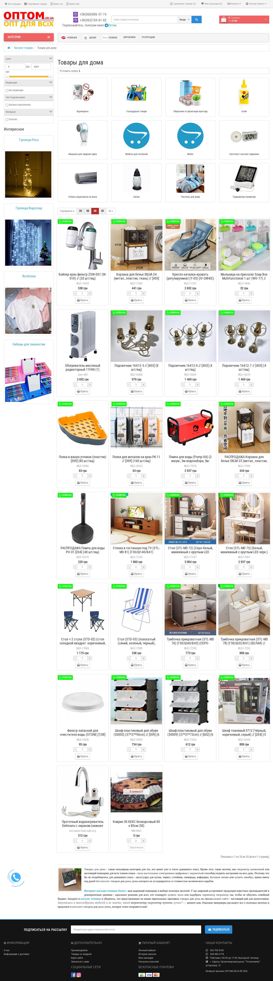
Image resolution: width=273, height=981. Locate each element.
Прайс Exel (72, 3)
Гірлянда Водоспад (29, 208)
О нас (6, 950)
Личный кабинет (147, 950)
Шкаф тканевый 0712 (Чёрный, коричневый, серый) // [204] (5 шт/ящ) (244, 734)
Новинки (69, 37)
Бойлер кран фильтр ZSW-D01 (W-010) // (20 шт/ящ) (82, 276)
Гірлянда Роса (28, 140)
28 (111, 211)
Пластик (13, 119)
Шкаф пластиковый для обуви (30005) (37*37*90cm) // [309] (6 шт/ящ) (136, 734)
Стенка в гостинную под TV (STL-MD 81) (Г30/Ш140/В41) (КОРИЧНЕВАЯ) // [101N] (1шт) (136, 552)
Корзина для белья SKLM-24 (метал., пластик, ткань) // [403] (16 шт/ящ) (136, 278)
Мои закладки (145, 957)
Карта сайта (77, 957)
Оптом (110, 25)
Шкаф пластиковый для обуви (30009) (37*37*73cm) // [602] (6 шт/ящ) (190, 734)
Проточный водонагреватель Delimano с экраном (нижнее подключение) (82, 825)
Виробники (129, 37)
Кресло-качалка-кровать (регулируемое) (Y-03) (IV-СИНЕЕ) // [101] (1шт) (190, 278)
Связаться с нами (80, 961)
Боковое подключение (20, 104)
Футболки (29, 276)
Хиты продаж (13, 3)
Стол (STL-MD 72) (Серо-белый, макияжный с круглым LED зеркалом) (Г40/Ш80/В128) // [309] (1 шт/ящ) (190, 554)
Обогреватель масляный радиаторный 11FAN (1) (82, 367)
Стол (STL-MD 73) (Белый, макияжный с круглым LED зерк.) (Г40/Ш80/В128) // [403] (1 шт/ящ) (244, 554)
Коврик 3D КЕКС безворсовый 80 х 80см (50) (136, 823)
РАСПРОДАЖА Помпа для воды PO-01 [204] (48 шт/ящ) (83, 550)
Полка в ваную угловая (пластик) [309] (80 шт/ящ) (82, 459)
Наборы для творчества (29, 344)
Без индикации (16, 90)
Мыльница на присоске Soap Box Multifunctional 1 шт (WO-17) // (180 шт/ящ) (244, 278)
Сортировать (67, 211)
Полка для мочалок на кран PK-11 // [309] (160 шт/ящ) (136, 459)
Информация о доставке (16, 954)
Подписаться (218, 929)
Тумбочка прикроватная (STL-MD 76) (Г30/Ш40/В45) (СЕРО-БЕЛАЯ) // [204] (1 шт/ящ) (190, 643)
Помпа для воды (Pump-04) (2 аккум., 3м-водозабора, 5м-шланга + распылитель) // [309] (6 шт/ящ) (190, 463)
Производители (79, 950)
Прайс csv (56, 3)
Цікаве (89, 37)
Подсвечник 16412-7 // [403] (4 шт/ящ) (244, 367)
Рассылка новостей (148, 961)
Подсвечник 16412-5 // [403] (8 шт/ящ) (136, 367)
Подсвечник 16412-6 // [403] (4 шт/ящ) (190, 367)
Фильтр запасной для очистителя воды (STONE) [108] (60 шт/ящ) (82, 734)
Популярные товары (35, 3)
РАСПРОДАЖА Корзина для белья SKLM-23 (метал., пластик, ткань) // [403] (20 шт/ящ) (244, 461)
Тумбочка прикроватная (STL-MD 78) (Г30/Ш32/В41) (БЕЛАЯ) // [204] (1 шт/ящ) (244, 643)
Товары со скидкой (81, 954)
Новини (110, 37)
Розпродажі (148, 37)
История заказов (147, 954)
